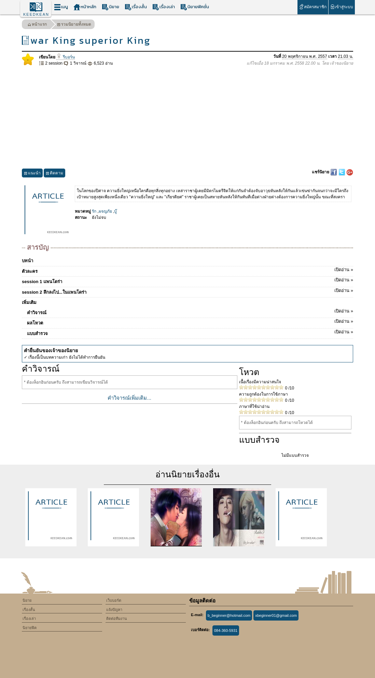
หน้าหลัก (84, 7)
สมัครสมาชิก (312, 7)
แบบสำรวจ (190, 332)
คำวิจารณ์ (190, 311)
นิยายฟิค (30, 628)
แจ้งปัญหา (114, 610)
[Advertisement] (187, 117)
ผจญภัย (105, 211)
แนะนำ (32, 174)
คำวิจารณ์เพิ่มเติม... (129, 398)
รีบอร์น (65, 57)
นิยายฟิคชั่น (194, 7)
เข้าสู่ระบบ (341, 7)
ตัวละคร (187, 270)
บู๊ (115, 211)
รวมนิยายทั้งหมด (74, 25)
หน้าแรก (37, 25)
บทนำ (27, 260)
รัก (94, 211)
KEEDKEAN (36, 14)
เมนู (61, 7)
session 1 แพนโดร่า (187, 280)
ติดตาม (54, 174)
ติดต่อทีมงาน (116, 618)
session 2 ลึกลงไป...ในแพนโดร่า (187, 291)
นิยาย (110, 7)
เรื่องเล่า (163, 7)
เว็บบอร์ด (113, 600)
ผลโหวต (190, 321)
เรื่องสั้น (136, 7)
